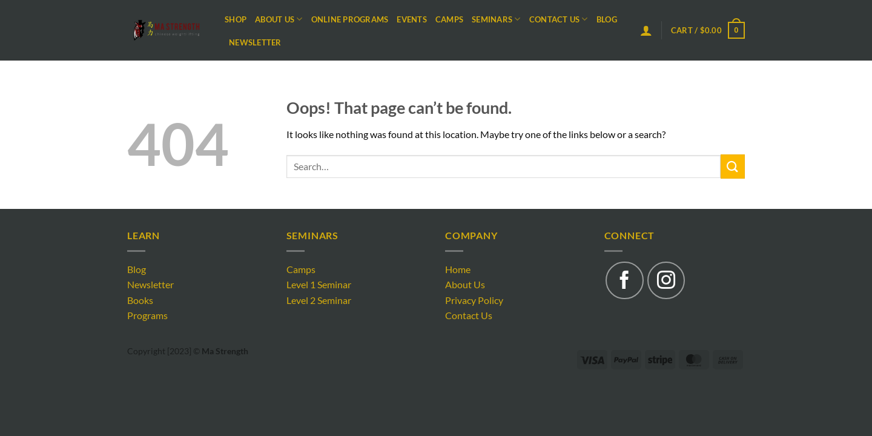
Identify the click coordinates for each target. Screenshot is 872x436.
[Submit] (733, 166)
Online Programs (350, 19)
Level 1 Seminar (318, 284)
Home (458, 269)
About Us (279, 19)
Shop (235, 19)
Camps (449, 19)
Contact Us (558, 19)
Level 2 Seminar (318, 300)
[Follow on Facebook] (624, 280)
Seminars (496, 19)
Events (412, 19)
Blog (606, 19)
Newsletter (255, 42)
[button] (646, 30)
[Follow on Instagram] (666, 280)
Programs (147, 315)
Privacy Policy (474, 300)
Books (140, 300)
